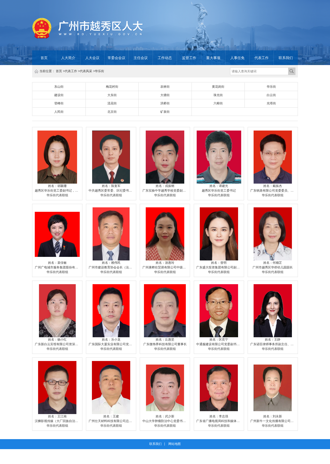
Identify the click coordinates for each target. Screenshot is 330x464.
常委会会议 (116, 58)
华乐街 (99, 71)
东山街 (59, 86)
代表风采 (86, 71)
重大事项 (213, 58)
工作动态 (165, 58)
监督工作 (189, 58)
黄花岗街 (218, 86)
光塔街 (271, 103)
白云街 (271, 95)
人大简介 (68, 58)
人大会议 (92, 58)
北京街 (112, 111)
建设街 (59, 95)
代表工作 (261, 58)
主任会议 (141, 58)
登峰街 (59, 103)
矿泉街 (165, 111)
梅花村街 (112, 86)
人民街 (59, 111)
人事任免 (237, 58)
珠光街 (218, 95)
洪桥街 (165, 103)
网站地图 (174, 444)
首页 (44, 58)
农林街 (165, 86)
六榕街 (218, 103)
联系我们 (286, 58)
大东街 (112, 95)
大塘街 (165, 95)
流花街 (112, 103)
